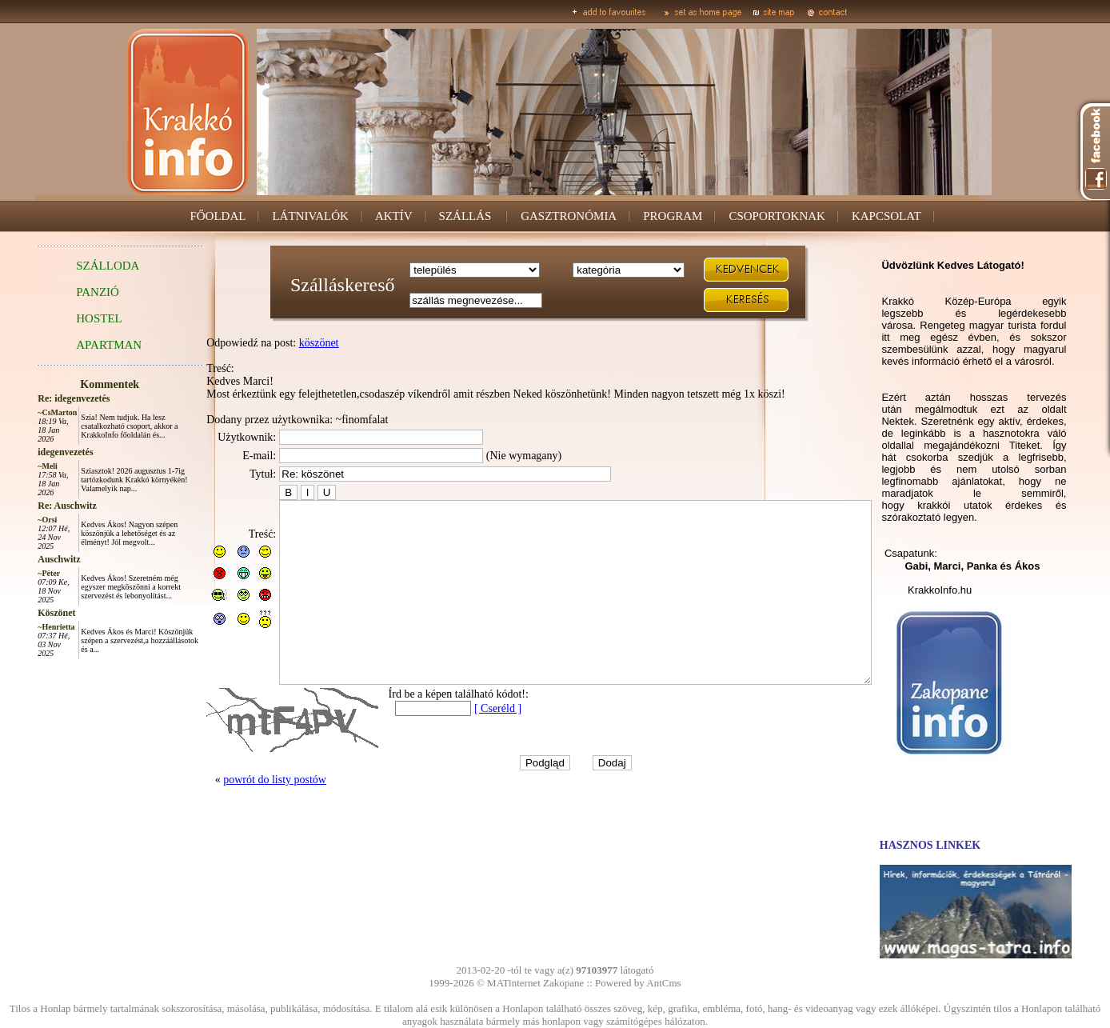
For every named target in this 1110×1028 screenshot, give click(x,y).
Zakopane (563, 983)
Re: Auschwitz (31, 505)
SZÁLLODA (71, 265)
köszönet (283, 343)
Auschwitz (23, 559)
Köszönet (20, 612)
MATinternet (514, 983)
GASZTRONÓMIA (569, 216)
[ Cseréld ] (461, 744)
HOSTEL (63, 318)
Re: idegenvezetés (38, 398)
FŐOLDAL (218, 216)
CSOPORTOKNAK (777, 216)
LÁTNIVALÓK (310, 216)
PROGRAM (672, 216)
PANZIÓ (61, 292)
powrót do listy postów (238, 816)
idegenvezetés (29, 452)
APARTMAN (73, 344)
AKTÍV (394, 216)
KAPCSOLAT (886, 216)
